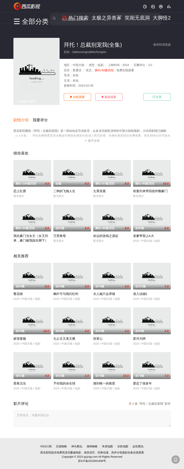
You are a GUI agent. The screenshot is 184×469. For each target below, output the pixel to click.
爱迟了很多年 (142, 379)
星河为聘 (139, 334)
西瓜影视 (27, 6)
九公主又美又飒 (64, 334)
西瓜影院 (45, 448)
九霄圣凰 (99, 186)
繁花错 (18, 289)
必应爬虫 (138, 442)
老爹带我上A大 (143, 231)
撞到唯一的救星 (104, 379)
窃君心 (98, 334)
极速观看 (108, 97)
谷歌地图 (122, 442)
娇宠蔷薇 (19, 334)
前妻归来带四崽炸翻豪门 (150, 186)
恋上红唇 (19, 186)
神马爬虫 (76, 442)
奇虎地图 (107, 442)
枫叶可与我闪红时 (65, 289)
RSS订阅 (46, 442)
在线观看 (77, 97)
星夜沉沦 (19, 379)
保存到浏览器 (162, 44)
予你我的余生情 (64, 379)
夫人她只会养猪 (104, 289)
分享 (157, 97)
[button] (23, 117)
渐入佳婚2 (140, 289)
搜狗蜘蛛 (92, 442)
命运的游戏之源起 (105, 231)
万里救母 (59, 231)
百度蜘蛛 (61, 442)
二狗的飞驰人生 (64, 186)
